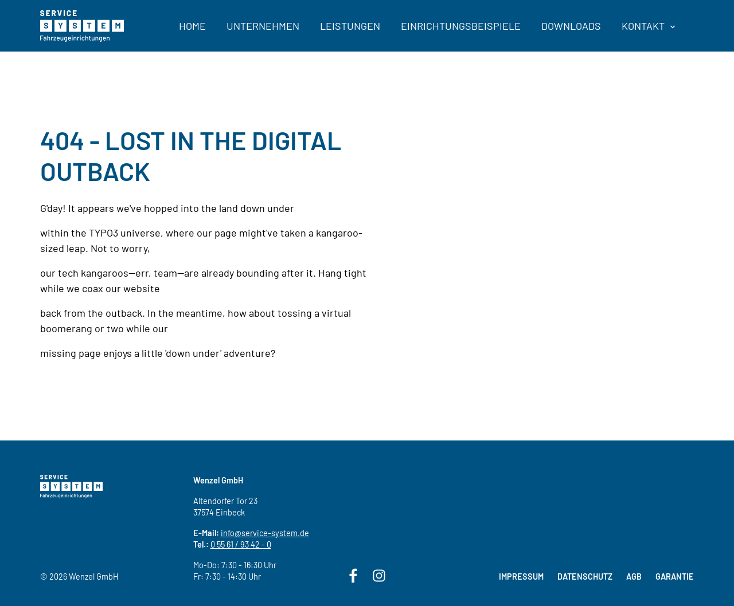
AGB (634, 576)
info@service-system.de (265, 533)
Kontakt (648, 25)
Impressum (521, 576)
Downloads (571, 25)
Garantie (674, 576)
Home (192, 25)
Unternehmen (263, 25)
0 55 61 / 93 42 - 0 (240, 544)
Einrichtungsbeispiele (461, 25)
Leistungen (350, 25)
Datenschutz (584, 576)
